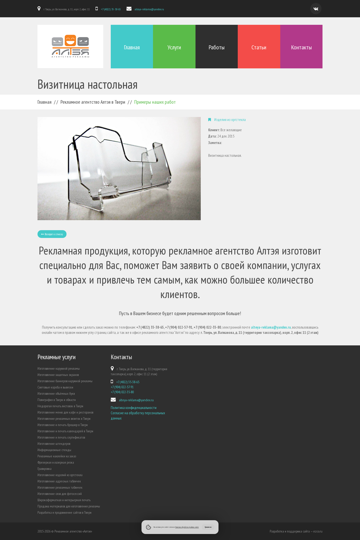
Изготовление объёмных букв (56, 393)
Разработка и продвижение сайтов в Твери (65, 512)
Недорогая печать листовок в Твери (60, 406)
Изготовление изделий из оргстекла (60, 475)
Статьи (259, 47)
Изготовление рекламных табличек (60, 487)
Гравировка (45, 468)
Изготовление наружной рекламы (59, 368)
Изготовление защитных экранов (58, 374)
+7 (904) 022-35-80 (122, 392)
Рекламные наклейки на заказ (57, 456)
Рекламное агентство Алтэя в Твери (92, 102)
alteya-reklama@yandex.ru (148, 9)
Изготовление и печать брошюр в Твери (63, 425)
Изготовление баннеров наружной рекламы (65, 381)
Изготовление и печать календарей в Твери (65, 431)
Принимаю (208, 527)
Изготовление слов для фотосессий (60, 493)
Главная (132, 47)
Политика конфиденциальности (133, 407)
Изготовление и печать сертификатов (61, 437)
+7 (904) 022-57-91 (122, 387)
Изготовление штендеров (54, 443)
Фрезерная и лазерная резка (56, 462)
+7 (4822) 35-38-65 (110, 9)
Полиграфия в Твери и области (57, 399)
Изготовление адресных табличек (59, 481)
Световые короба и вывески (55, 387)
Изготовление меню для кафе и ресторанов (65, 412)
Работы (216, 47)
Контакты (301, 47)
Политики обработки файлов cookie (187, 527)
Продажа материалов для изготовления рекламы (69, 506)
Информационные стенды (54, 450)
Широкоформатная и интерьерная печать (64, 500)
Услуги (174, 47)
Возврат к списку (52, 234)
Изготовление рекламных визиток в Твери (64, 418)
